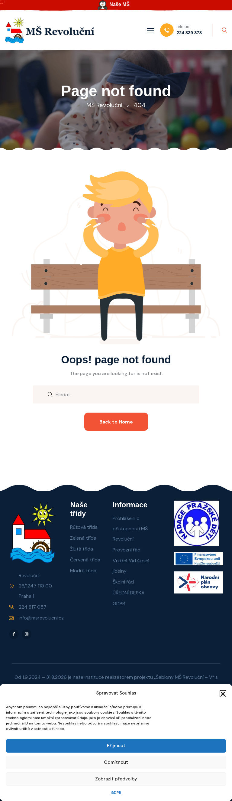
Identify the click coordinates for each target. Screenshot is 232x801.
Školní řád (123, 582)
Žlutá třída (81, 549)
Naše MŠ (119, 4)
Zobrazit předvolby (116, 779)
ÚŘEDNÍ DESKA (129, 593)
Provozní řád (126, 550)
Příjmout (116, 746)
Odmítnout (116, 762)
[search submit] (50, 394)
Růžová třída (84, 527)
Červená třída (85, 560)
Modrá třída (83, 570)
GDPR (116, 792)
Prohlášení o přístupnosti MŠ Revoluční (130, 528)
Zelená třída (83, 538)
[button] (223, 693)
